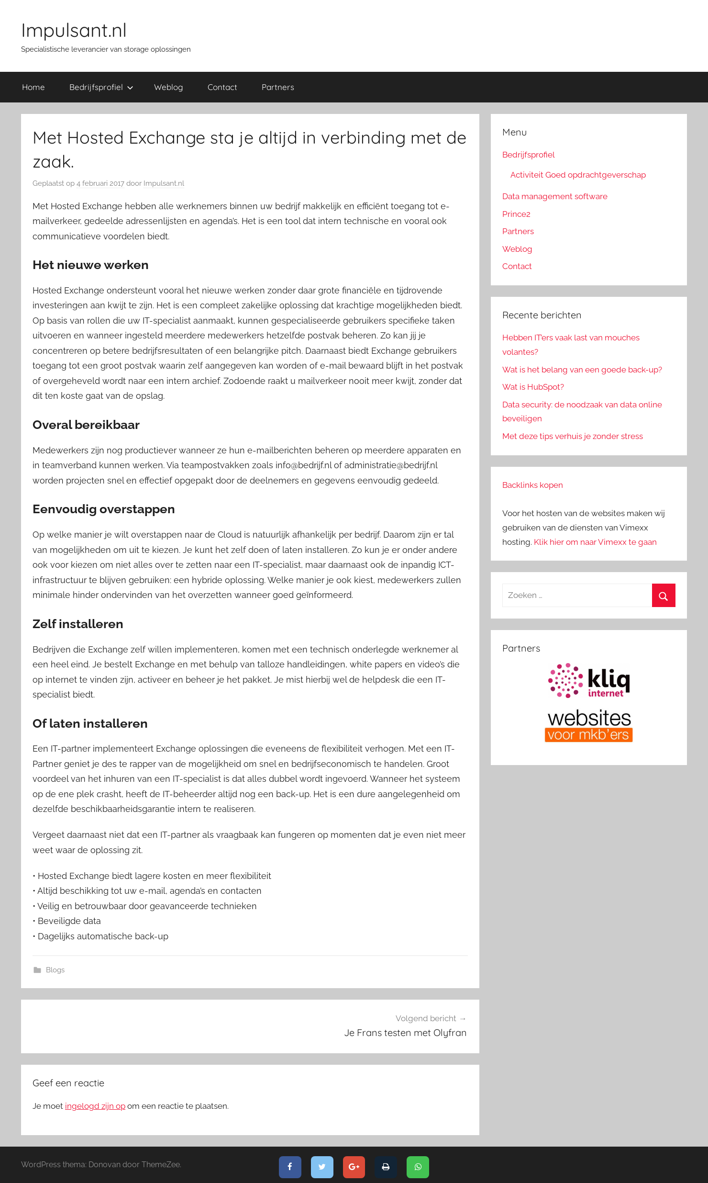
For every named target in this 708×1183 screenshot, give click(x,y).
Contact (222, 87)
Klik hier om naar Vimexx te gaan (595, 542)
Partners (278, 87)
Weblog (168, 87)
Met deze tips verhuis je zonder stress (572, 436)
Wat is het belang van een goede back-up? (582, 369)
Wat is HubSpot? (533, 387)
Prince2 (516, 214)
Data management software (555, 196)
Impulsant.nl (74, 30)
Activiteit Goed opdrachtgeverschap (578, 175)
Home (33, 87)
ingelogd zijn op (95, 1106)
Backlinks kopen (532, 485)
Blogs (55, 970)
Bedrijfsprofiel (101, 87)
